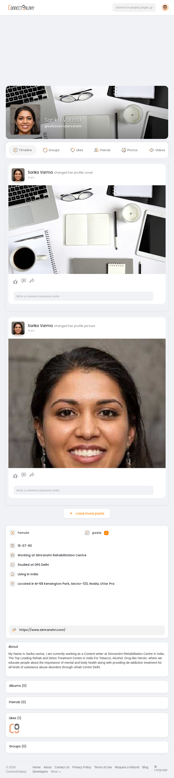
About (48, 767)
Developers (40, 771)
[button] (134, 7)
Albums (15, 685)
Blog (145, 767)
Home (36, 767)
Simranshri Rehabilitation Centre (61, 555)
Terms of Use (103, 767)
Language (161, 768)
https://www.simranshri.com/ (42, 630)
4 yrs (31, 177)
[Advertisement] (87, 51)
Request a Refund (127, 767)
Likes (12, 718)
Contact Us (61, 767)
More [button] (56, 771)
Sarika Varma (63, 120)
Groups (15, 746)
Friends (14, 702)
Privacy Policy (81, 767)
